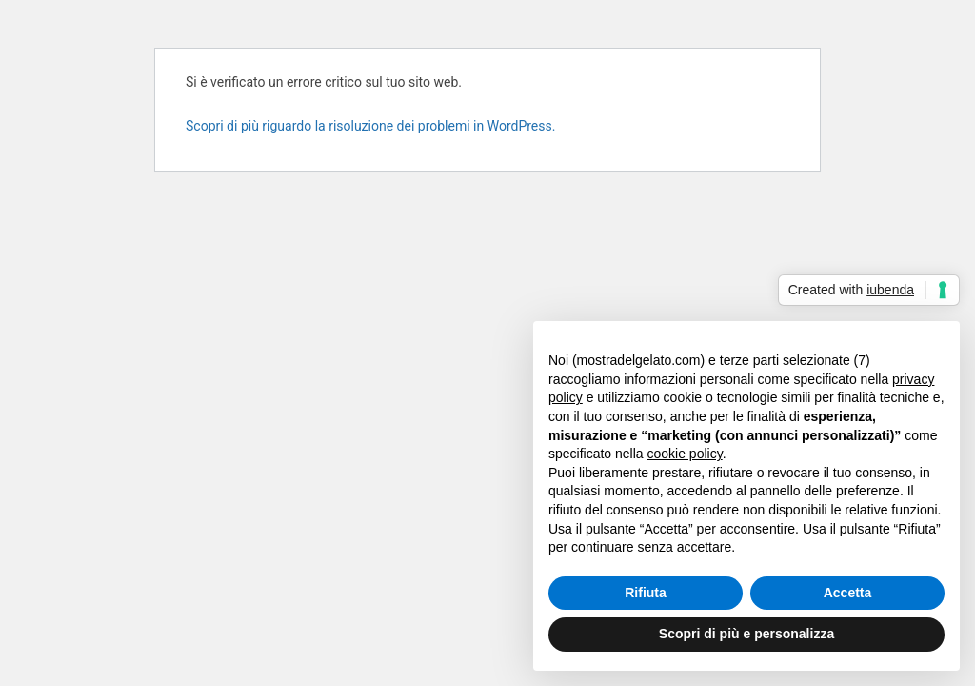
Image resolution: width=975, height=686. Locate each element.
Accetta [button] (848, 592)
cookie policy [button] (685, 453)
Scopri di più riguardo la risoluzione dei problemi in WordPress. (370, 125)
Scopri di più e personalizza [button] (746, 633)
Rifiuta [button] (646, 592)
